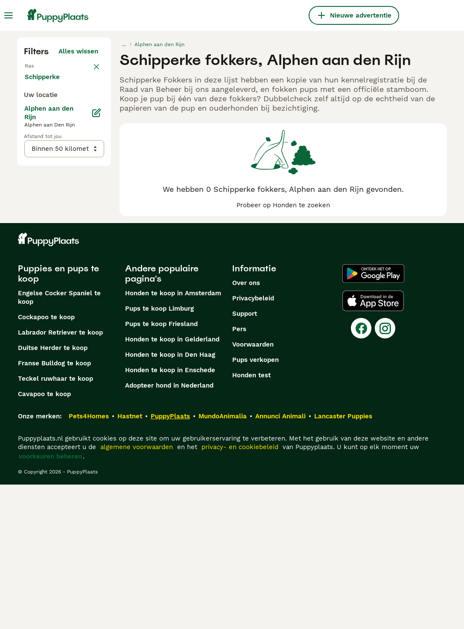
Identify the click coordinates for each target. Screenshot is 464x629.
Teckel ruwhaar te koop (55, 523)
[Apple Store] (373, 445)
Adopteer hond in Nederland (169, 530)
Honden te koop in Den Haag (170, 499)
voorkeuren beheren (50, 601)
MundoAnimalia (222, 560)
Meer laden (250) (77, 270)
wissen (87, 70)
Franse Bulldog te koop (54, 507)
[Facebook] (361, 472)
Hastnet (129, 560)
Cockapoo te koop (46, 461)
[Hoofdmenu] (8, 15)
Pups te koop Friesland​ (161, 468)
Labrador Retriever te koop (60, 477)
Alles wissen (78, 51)
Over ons (246, 427)
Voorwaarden (253, 489)
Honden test (251, 519)
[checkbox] (29, 114)
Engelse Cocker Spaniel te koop (59, 442)
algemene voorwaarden (136, 591)
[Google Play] (373, 418)
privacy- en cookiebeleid (239, 591)
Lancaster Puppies (343, 560)
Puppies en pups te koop (58, 418)
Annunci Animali (280, 560)
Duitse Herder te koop (53, 492)
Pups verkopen (255, 504)
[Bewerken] (96, 307)
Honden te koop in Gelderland (172, 484)
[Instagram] (385, 472)
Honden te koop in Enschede (170, 514)
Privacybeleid (253, 443)
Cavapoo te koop (44, 538)
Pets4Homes (89, 560)
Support (244, 458)
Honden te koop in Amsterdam (173, 437)
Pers (239, 473)
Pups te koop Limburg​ (159, 453)
